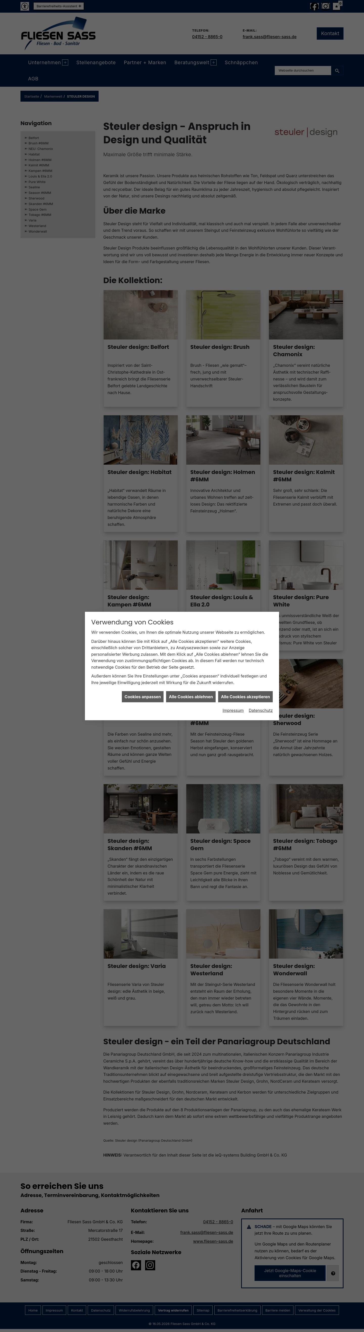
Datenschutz (261, 710)
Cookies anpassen (143, 696)
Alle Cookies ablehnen (191, 696)
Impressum (233, 710)
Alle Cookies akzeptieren (245, 696)
